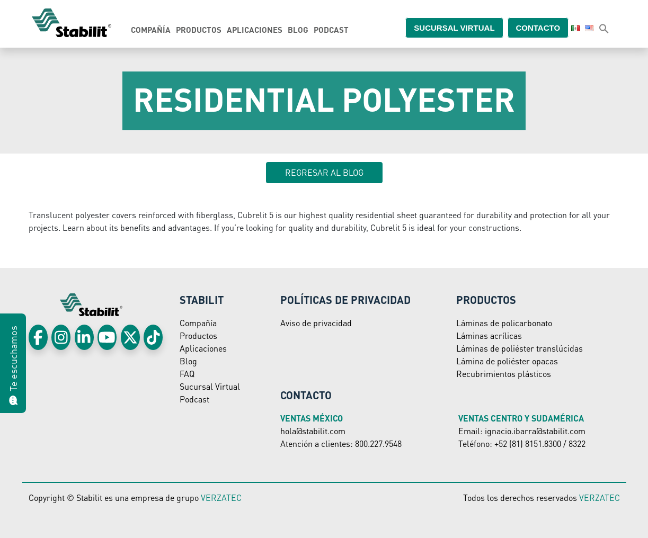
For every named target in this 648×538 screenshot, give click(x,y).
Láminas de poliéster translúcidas (519, 348)
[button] (604, 28)
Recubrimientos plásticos (503, 373)
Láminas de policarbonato (504, 322)
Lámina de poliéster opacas (507, 360)
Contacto (545, 27)
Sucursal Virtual (210, 386)
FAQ (187, 373)
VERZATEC (221, 497)
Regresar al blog (324, 172)
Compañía (151, 29)
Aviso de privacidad (316, 322)
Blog (298, 29)
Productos (198, 29)
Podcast (331, 29)
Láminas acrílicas (489, 335)
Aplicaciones (254, 29)
